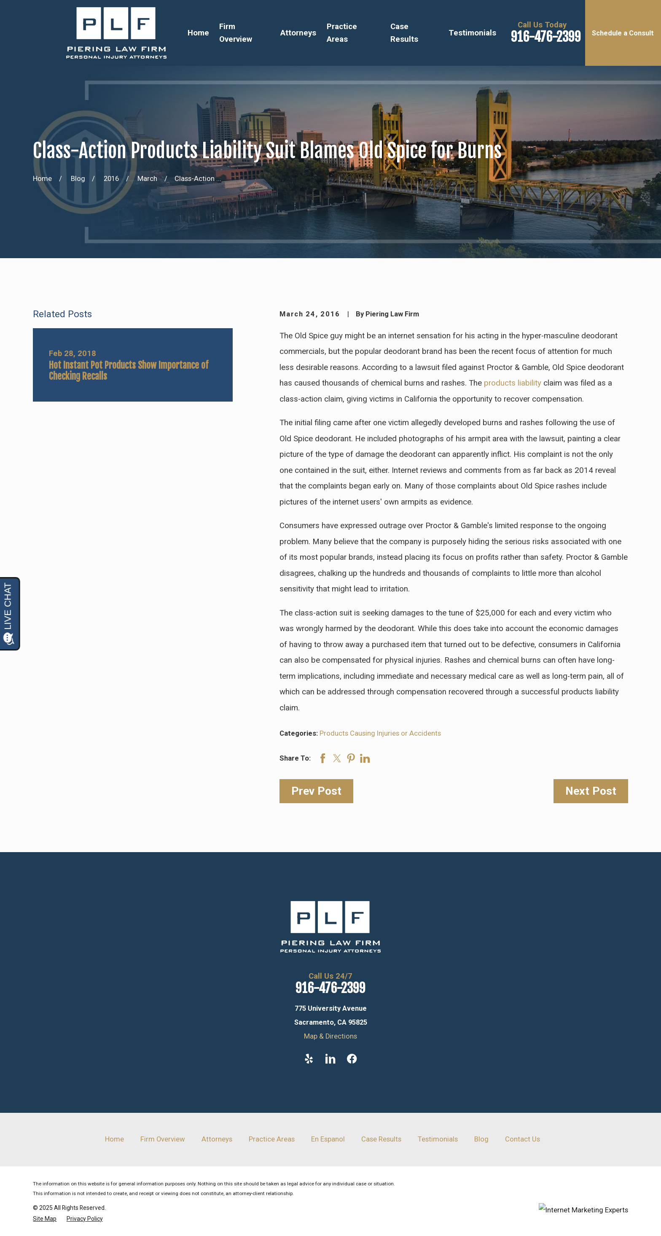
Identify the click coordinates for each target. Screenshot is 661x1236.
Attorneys (217, 1139)
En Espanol (328, 1139)
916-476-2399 (546, 37)
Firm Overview (162, 1139)
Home (114, 1139)
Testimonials (438, 1139)
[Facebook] (352, 1058)
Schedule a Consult (623, 33)
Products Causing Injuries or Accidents (380, 733)
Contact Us (522, 1139)
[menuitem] (44, 1218)
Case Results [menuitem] (404, 33)
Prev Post (316, 791)
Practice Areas (272, 1139)
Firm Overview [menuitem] (235, 33)
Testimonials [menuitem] (472, 33)
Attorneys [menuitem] (298, 33)
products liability (512, 383)
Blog (481, 1139)
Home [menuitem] (198, 33)
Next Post (590, 791)
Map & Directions (330, 1036)
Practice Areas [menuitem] (342, 33)
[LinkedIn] (330, 1058)
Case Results (381, 1139)
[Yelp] (309, 1058)
